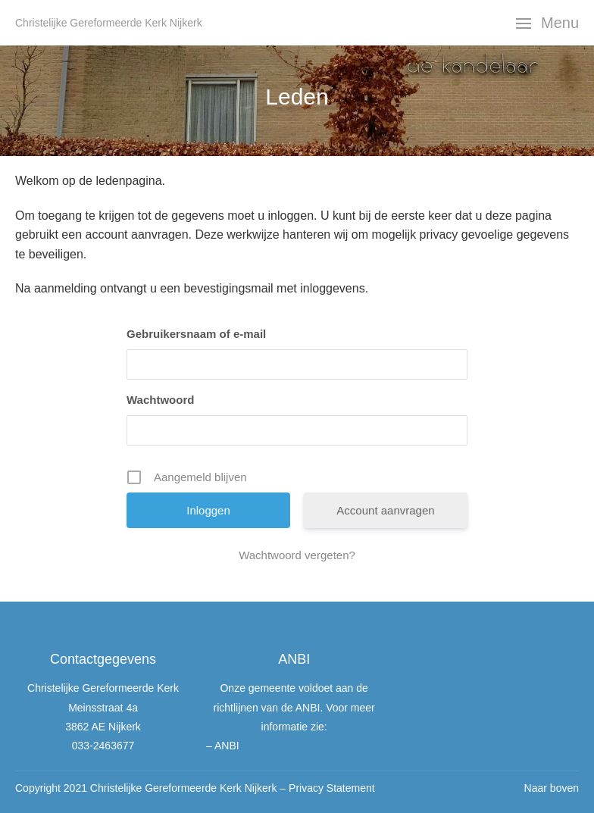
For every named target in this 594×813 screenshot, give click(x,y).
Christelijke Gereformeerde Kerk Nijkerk (108, 23)
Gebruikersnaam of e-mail (196, 333)
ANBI (226, 746)
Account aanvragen (385, 510)
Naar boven (551, 788)
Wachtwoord (160, 399)
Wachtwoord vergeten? (297, 555)
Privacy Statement (332, 788)
